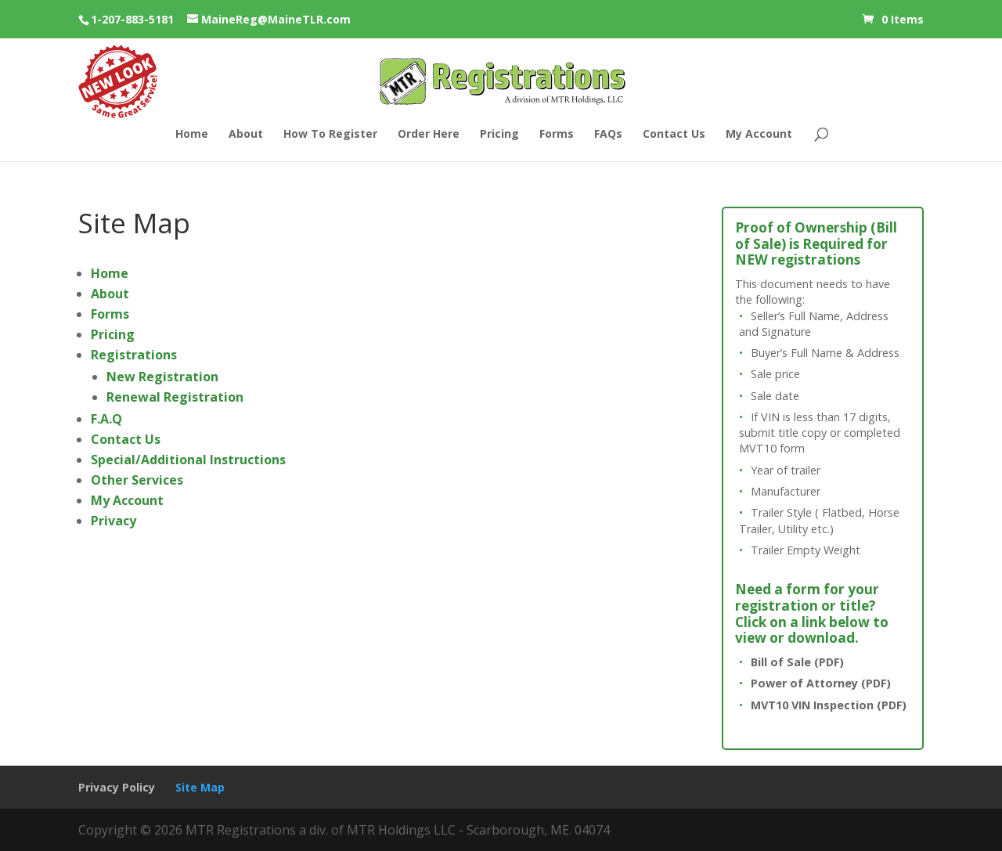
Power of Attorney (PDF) (821, 683)
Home (191, 134)
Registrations (134, 354)
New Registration (162, 376)
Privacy (113, 520)
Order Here (429, 134)
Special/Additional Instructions (188, 459)
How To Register (330, 134)
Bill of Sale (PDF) (797, 661)
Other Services (137, 480)
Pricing (499, 134)
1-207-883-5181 (132, 19)
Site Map (200, 787)
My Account (759, 134)
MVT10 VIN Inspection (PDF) (828, 705)
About (246, 134)
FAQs (608, 134)
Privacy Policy (116, 787)
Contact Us (674, 134)
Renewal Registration (174, 397)
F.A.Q (106, 418)
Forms (556, 134)
